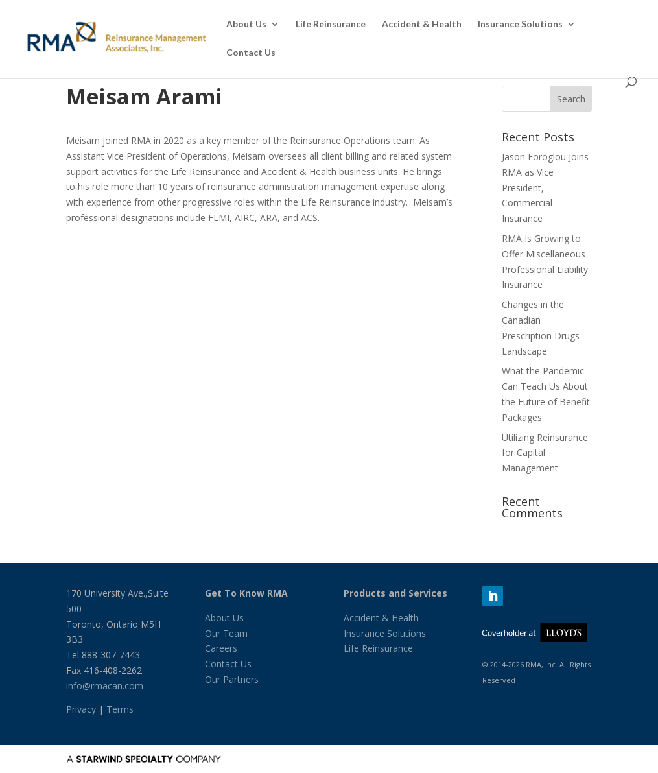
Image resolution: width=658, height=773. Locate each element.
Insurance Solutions (520, 24)
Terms (120, 709)
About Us (246, 24)
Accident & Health (422, 24)
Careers (221, 648)
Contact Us (251, 53)
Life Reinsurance (331, 24)
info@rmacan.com (104, 686)
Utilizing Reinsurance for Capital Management (545, 453)
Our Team (226, 633)
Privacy (81, 709)
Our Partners (232, 679)
